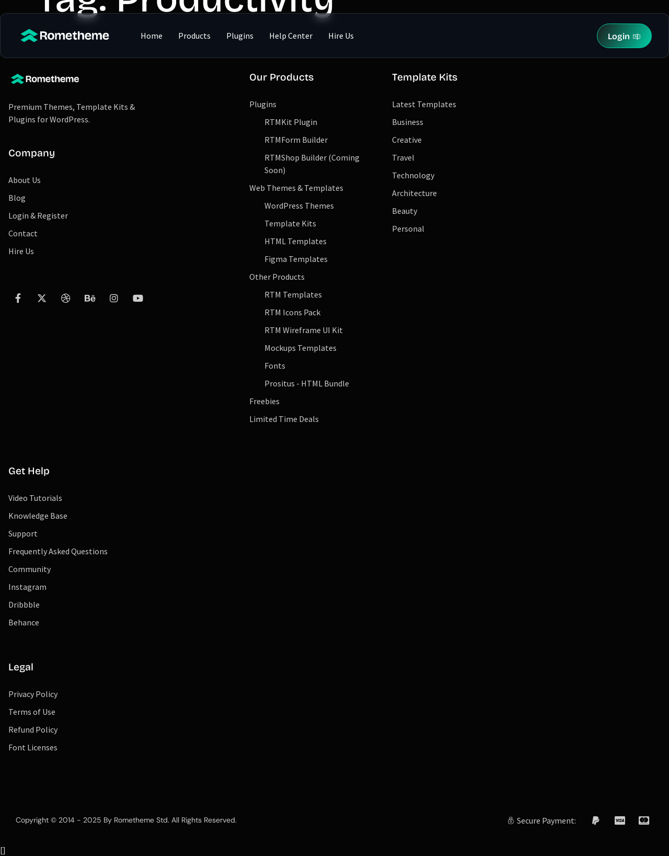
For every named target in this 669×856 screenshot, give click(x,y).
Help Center (291, 35)
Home (152, 35)
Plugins (239, 35)
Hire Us (341, 35)
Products (194, 35)
